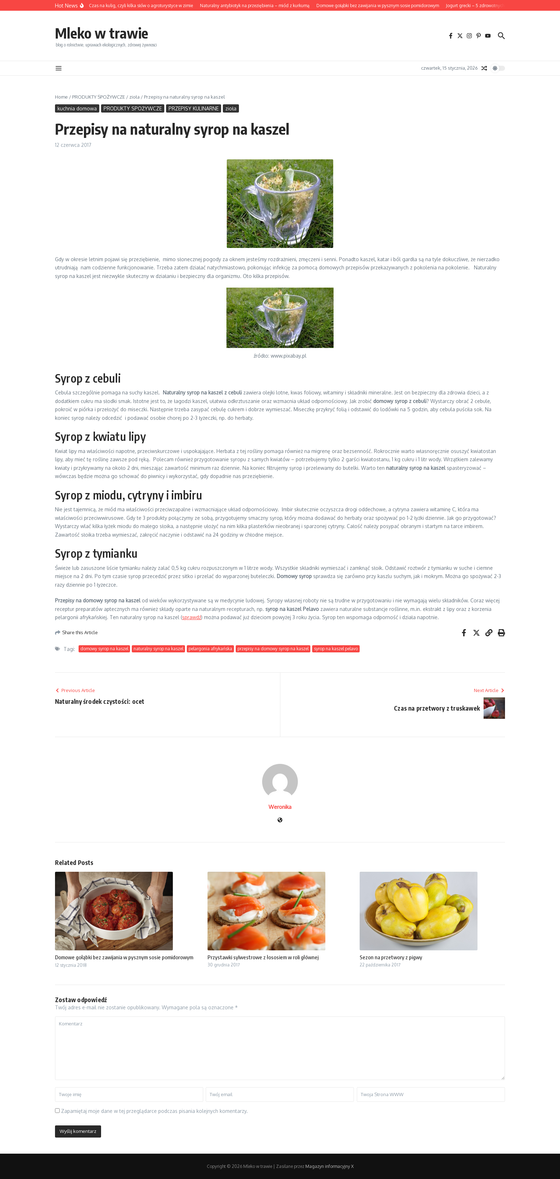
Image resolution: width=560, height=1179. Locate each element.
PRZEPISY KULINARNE (194, 108)
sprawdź (191, 617)
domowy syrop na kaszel (104, 648)
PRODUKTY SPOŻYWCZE (98, 97)
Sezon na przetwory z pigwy (391, 957)
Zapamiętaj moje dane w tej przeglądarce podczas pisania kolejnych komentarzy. (154, 1111)
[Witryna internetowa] (280, 820)
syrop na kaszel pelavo (336, 648)
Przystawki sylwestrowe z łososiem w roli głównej (263, 957)
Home (61, 97)
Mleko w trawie (101, 33)
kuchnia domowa (77, 108)
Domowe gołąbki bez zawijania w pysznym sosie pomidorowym (124, 957)
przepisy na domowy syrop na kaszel (273, 648)
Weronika (280, 807)
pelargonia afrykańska (210, 648)
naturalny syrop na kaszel (158, 648)
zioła (134, 97)
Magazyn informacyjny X (329, 1166)
